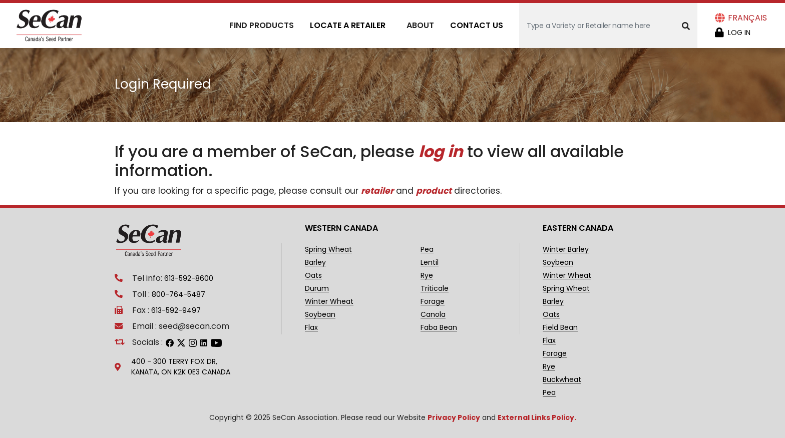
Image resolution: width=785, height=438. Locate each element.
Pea (427, 249)
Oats (313, 275)
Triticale (435, 288)
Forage (433, 301)
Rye (427, 275)
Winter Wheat (329, 301)
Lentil (430, 262)
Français (747, 18)
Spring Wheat (328, 249)
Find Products (261, 25)
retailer (377, 191)
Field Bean (560, 327)
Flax (311, 327)
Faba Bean (439, 327)
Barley (315, 262)
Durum (317, 288)
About (420, 25)
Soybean (320, 314)
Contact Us (476, 25)
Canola (433, 314)
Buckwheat (562, 379)
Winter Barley (566, 249)
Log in (739, 33)
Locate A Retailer (347, 25)
